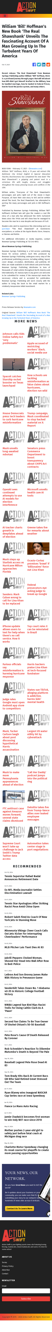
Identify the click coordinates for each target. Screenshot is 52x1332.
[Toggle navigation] (5, 16)
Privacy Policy (7, 1266)
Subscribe (26, 1299)
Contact (5, 1274)
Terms (4, 1262)
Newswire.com (35, 169)
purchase (6, 229)
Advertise (6, 1270)
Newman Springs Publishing (13, 296)
